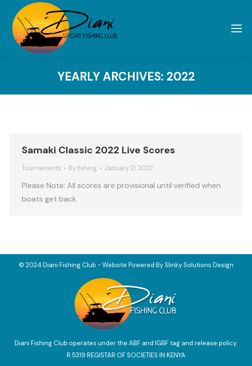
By (83, 168)
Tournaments (41, 168)
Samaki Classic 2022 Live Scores (98, 150)
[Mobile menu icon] (236, 28)
